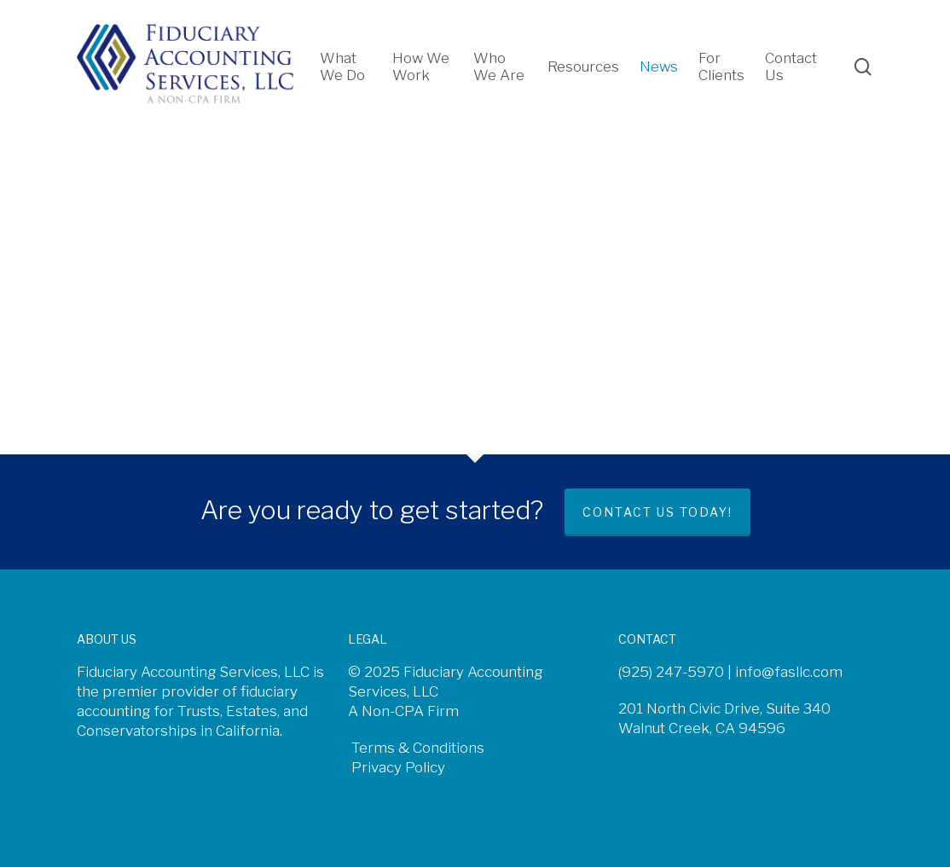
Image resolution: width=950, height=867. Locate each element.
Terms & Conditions (416, 747)
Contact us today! (657, 512)
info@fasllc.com (789, 671)
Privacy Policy (396, 767)
